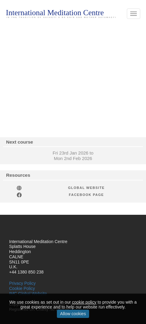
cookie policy (84, 302)
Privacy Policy (22, 283)
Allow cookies (73, 313)
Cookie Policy (22, 288)
